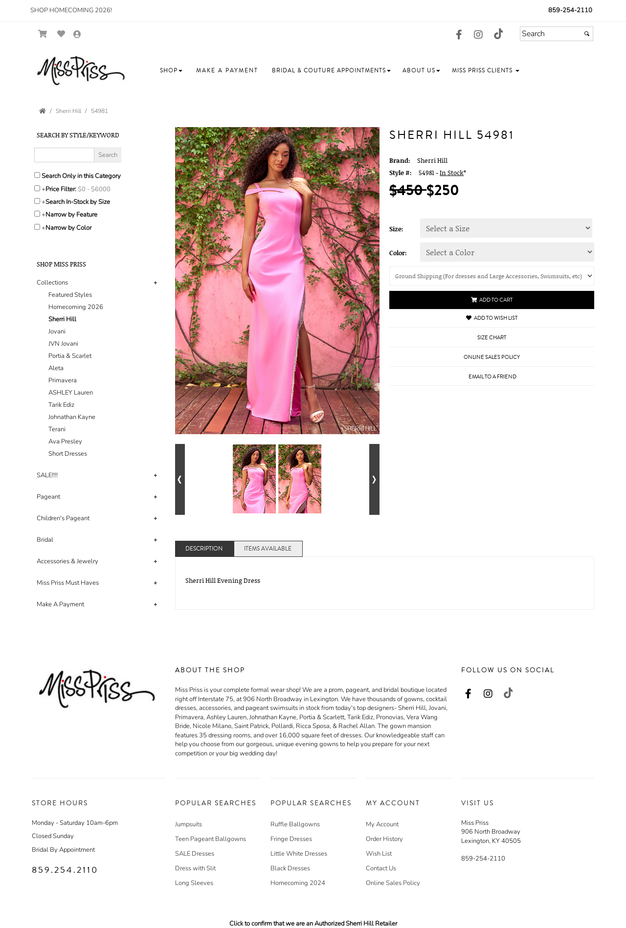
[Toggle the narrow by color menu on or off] (37, 227)
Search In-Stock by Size (77, 202)
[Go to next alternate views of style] (374, 479)
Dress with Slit (195, 868)
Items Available (267, 549)
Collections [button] (52, 282)
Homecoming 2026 (75, 307)
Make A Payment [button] (60, 604)
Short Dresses (67, 453)
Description (204, 549)
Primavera (62, 380)
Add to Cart (492, 300)
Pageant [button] (48, 496)
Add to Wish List (491, 318)
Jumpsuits (188, 824)
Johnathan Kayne (71, 417)
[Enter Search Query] (64, 155)
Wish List (379, 853)
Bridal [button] (45, 539)
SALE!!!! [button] (47, 475)
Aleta (56, 368)
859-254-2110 (570, 10)
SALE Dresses (194, 853)
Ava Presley (65, 441)
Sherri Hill (62, 319)
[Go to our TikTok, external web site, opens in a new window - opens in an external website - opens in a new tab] (498, 33)
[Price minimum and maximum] (97, 189)
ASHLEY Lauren (70, 392)
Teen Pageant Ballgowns (210, 839)
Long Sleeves (194, 883)
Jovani (57, 331)
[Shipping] (491, 276)
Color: (398, 252)
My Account (382, 824)
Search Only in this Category (81, 176)
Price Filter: (60, 189)
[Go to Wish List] (61, 34)
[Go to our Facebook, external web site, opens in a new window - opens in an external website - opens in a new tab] (458, 35)
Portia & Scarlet (69, 356)
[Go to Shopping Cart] (42, 34)
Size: (396, 228)
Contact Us (381, 868)
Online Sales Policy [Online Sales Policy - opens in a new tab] (492, 357)
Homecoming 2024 (297, 883)
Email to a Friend (492, 376)
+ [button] (155, 283)
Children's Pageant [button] (63, 518)
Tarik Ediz (61, 404)
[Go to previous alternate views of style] (180, 479)
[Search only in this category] (37, 175)
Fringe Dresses (291, 839)
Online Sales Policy (393, 883)
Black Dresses (290, 868)
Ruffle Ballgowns (295, 824)
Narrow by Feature (71, 214)
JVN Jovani (63, 343)
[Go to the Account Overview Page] (77, 35)
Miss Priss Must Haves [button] (68, 582)
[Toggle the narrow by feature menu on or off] (37, 214)
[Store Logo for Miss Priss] (81, 71)
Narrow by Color (68, 227)
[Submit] (587, 33)
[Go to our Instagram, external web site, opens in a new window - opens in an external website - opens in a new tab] (478, 35)
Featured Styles (70, 294)
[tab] (98, 368)
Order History (384, 839)
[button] (171, 71)
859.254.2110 (65, 869)
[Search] (556, 33)
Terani (57, 429)
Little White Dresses (298, 853)
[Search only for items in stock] (37, 201)
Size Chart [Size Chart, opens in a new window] (491, 337)
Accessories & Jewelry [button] (67, 561)
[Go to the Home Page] (42, 111)
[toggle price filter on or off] (37, 188)
